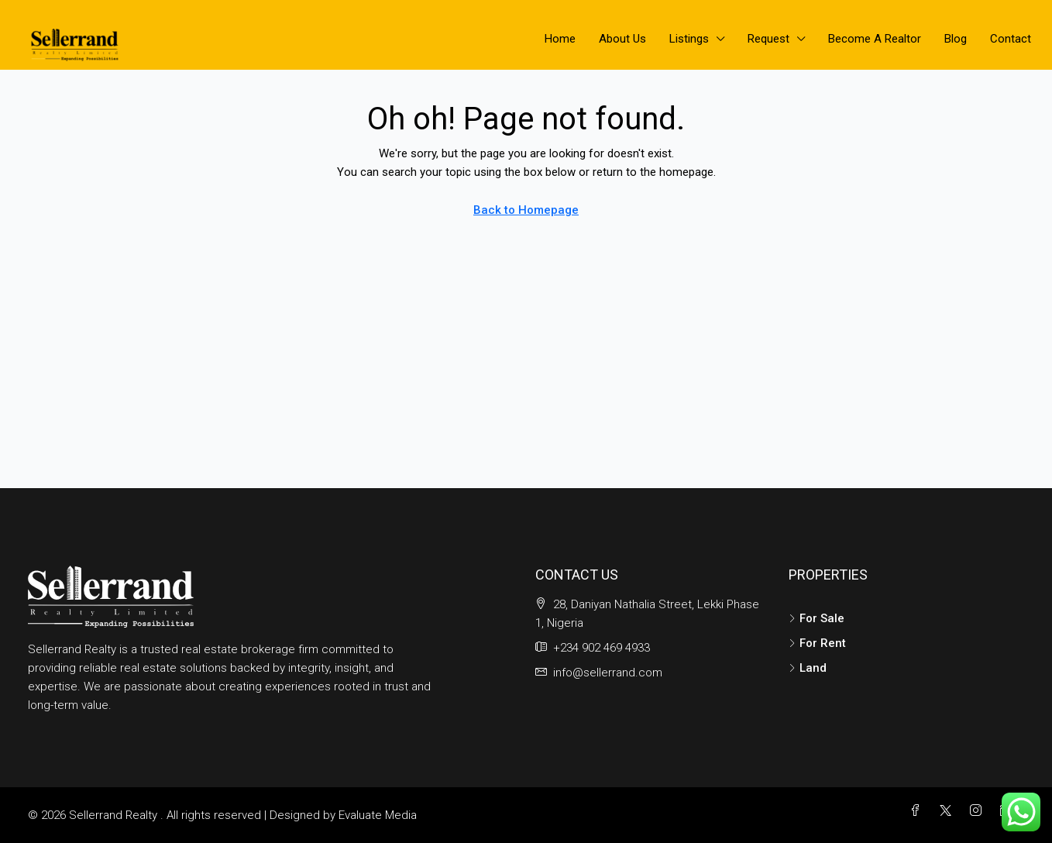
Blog (955, 39)
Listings (689, 39)
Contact (1010, 39)
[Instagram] (979, 811)
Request (768, 39)
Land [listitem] (808, 668)
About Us (622, 39)
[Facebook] (918, 811)
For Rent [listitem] (817, 643)
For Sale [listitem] (816, 618)
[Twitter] (948, 811)
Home (560, 39)
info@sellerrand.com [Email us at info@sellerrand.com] (607, 673)
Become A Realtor (874, 39)
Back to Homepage (526, 210)
